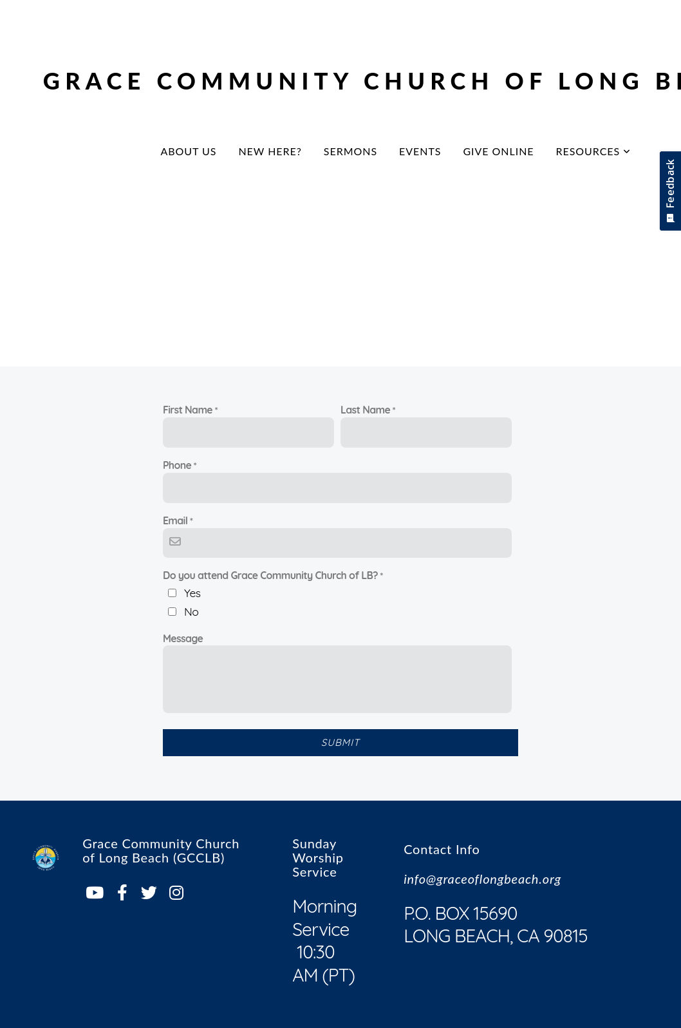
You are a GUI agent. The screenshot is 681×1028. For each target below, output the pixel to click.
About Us (188, 151)
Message (183, 638)
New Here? (269, 151)
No (191, 611)
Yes (192, 592)
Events (420, 151)
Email (175, 520)
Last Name (365, 409)
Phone (177, 465)
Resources (593, 151)
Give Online (498, 151)
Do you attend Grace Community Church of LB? (270, 575)
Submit (340, 742)
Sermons (350, 151)
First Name (187, 409)
